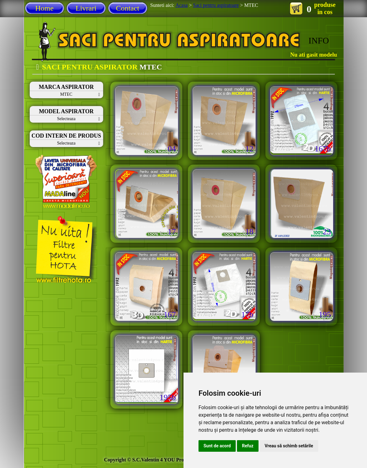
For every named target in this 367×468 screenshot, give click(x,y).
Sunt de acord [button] (217, 445)
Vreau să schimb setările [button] (289, 445)
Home (44, 8)
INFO (319, 40)
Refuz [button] (248, 445)
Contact (127, 8)
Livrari (86, 8)
